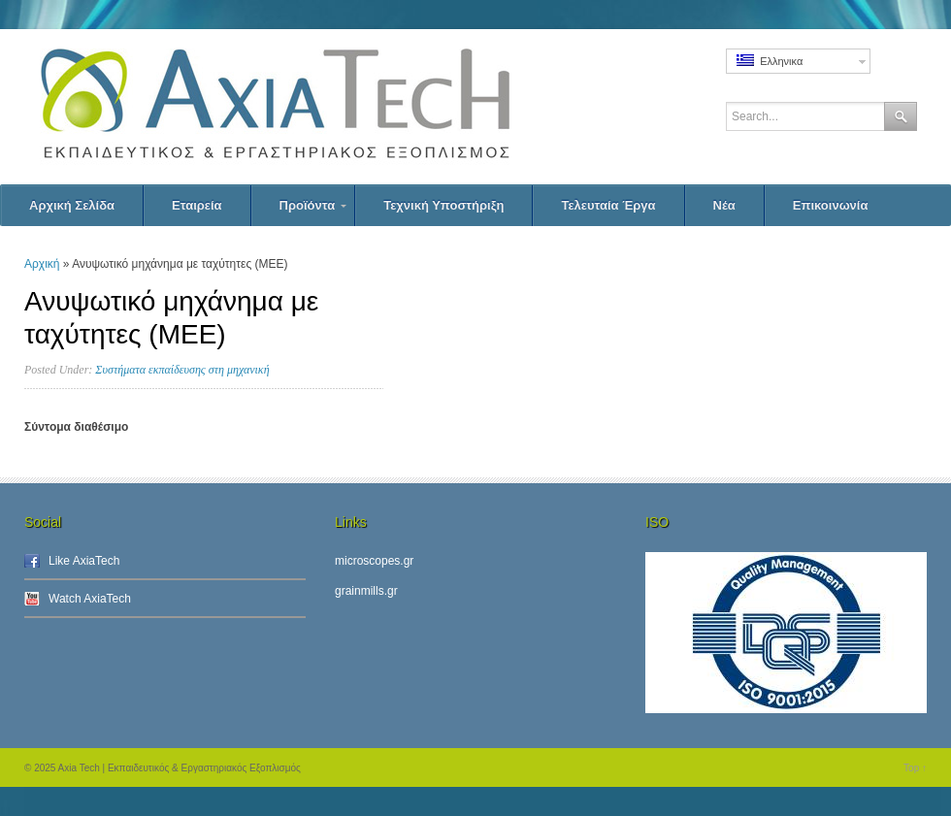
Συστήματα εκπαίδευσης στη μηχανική (182, 369)
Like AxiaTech (84, 561)
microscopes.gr (374, 561)
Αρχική (41, 264)
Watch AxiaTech (90, 598)
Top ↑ (915, 768)
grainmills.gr (366, 591)
